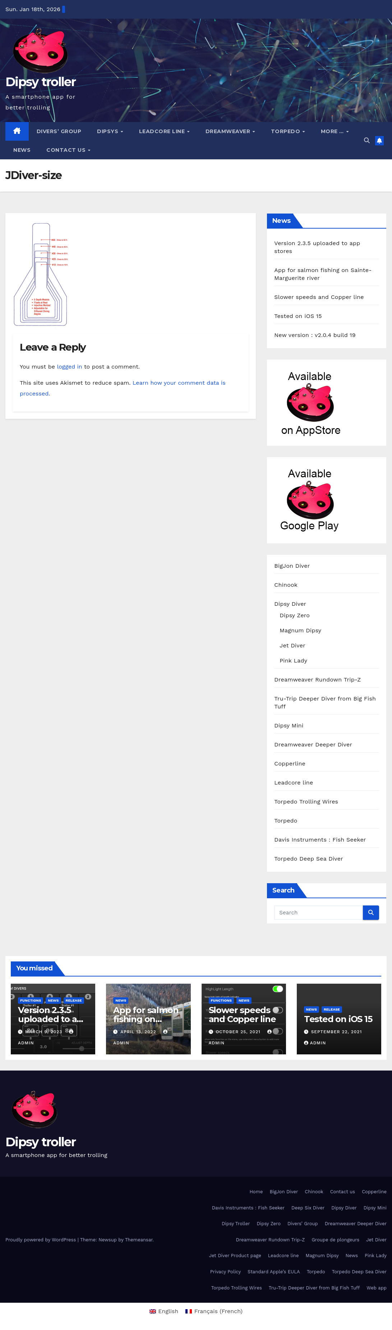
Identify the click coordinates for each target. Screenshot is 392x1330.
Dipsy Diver (290, 603)
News (22, 150)
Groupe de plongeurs (335, 1239)
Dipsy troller (40, 81)
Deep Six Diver (307, 1207)
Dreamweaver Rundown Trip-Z (317, 679)
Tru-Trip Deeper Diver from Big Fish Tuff (314, 1288)
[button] (367, 140)
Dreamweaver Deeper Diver (313, 744)
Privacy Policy (225, 1271)
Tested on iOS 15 (298, 316)
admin (315, 1042)
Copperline (289, 763)
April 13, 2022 (139, 1031)
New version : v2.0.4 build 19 (314, 335)
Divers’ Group (59, 131)
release (74, 1000)
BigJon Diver (292, 565)
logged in (69, 366)
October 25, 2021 (239, 1031)
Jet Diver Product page (235, 1255)
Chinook (286, 584)
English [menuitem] (168, 1311)
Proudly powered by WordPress (41, 1239)
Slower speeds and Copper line (319, 297)
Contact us (66, 150)
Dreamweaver (229, 131)
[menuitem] (164, 1311)
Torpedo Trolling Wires (306, 801)
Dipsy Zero (295, 615)
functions (30, 1000)
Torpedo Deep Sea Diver (308, 858)
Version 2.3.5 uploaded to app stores (53, 1019)
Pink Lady (293, 660)
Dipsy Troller (236, 1223)
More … (333, 131)
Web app (376, 1288)
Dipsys (108, 131)
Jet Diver (292, 645)
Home (256, 1191)
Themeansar (139, 1239)
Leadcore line (162, 131)
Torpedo (286, 131)
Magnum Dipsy (300, 630)
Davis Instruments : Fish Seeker (320, 839)
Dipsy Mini (288, 725)
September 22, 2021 (336, 1031)
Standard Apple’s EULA (274, 1271)
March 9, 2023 (44, 1031)
